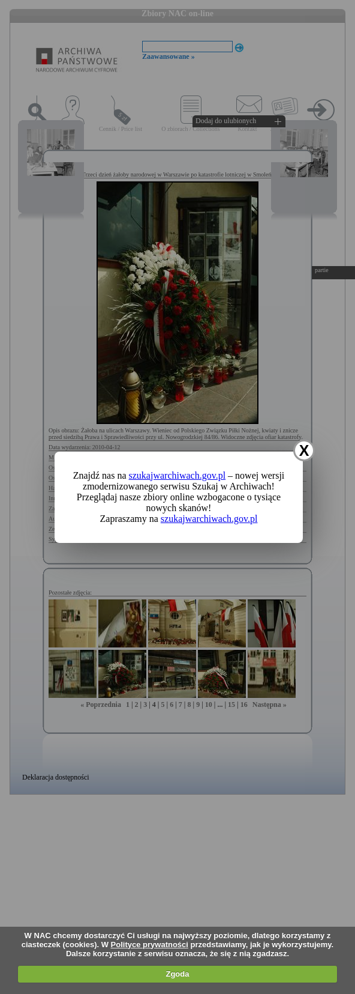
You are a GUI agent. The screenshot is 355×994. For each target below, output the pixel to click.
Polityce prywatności (149, 944)
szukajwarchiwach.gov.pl (177, 475)
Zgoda (177, 973)
